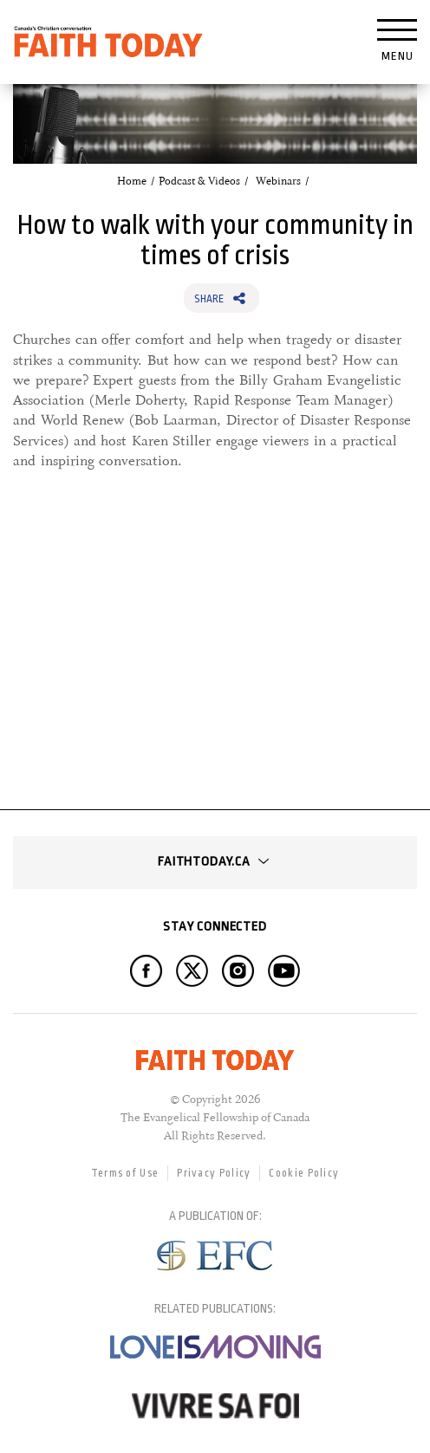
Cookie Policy (304, 1173)
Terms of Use (125, 1173)
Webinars (278, 181)
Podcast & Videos (199, 181)
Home (132, 181)
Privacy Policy (214, 1173)
